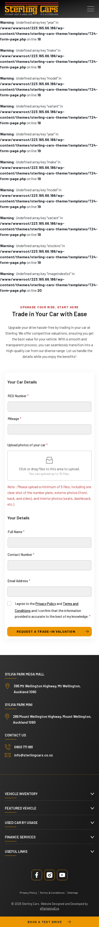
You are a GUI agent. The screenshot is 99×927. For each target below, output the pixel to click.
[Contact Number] (49, 565)
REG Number (18, 396)
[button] (90, 8)
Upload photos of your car (27, 445)
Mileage (14, 418)
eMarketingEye (49, 908)
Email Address (18, 581)
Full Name (16, 532)
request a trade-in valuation (46, 631)
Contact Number (21, 554)
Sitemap (72, 892)
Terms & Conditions (52, 892)
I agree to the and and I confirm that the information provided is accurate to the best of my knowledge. (53, 609)
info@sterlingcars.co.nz (33, 755)
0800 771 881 (23, 747)
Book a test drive (49, 922)
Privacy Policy (45, 603)
